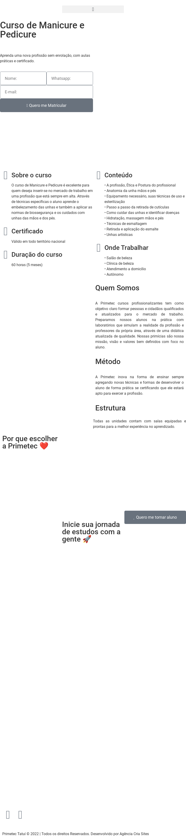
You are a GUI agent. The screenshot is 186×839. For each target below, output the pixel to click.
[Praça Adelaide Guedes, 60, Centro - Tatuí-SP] (93, 736)
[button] (93, 9)
